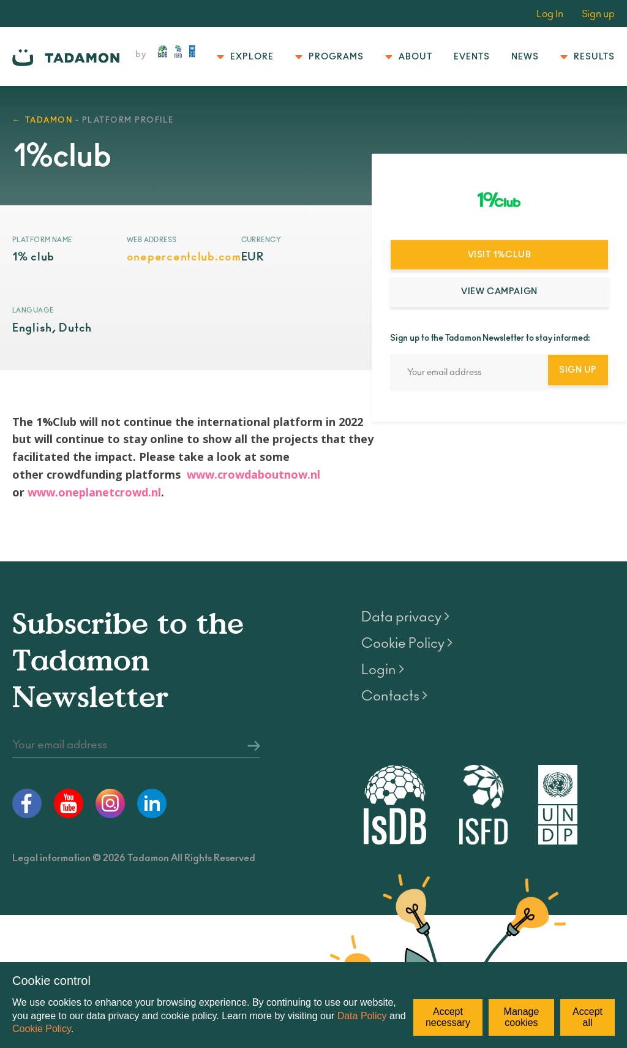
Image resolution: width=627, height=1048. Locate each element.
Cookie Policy (41, 1028)
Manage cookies (521, 1017)
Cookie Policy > (406, 643)
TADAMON (49, 120)
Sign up (598, 14)
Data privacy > (405, 617)
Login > (382, 670)
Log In (549, 14)
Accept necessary (448, 1017)
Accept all (588, 1017)
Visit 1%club (499, 255)
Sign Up (578, 369)
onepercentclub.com (184, 257)
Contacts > (394, 696)
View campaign (499, 291)
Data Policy (362, 1016)
